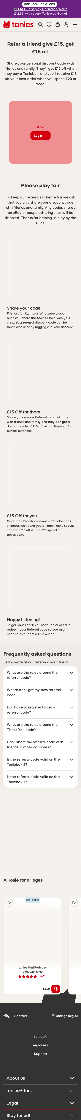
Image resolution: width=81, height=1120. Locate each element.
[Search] (40, 24)
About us (40, 1078)
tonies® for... (40, 1090)
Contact (15, 1016)
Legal (40, 1103)
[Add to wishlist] (55, 902)
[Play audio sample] (9, 902)
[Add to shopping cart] (55, 989)
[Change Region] (64, 1016)
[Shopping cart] (57, 24)
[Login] (66, 24)
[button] (49, 24)
